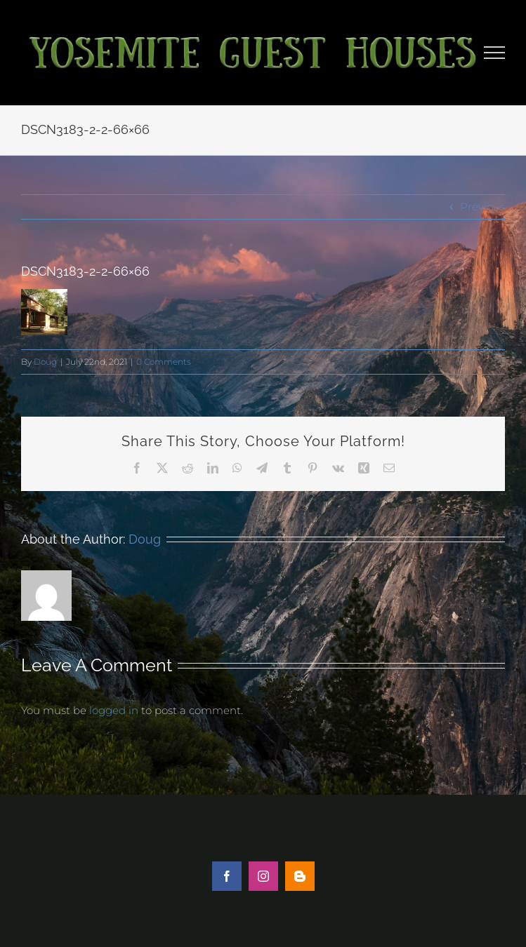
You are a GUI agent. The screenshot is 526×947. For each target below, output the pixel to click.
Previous (482, 206)
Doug (45, 361)
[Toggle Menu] (494, 52)
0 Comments (163, 361)
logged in (113, 710)
